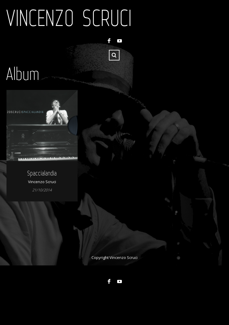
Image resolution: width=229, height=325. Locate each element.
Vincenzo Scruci (69, 17)
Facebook (109, 40)
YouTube (119, 40)
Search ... (114, 55)
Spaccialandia (42, 173)
